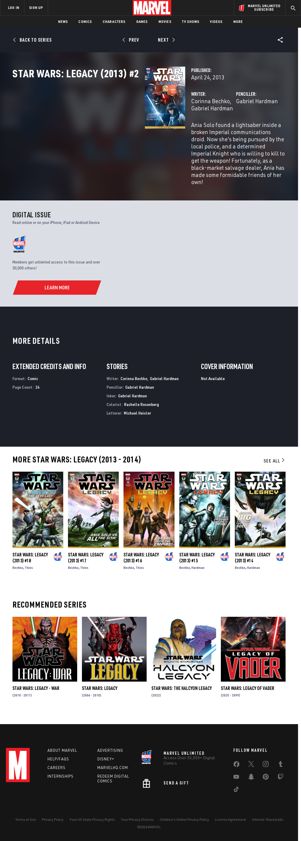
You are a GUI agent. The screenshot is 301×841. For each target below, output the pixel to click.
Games (142, 21)
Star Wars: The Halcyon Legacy (181, 693)
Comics (85, 21)
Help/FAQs (58, 759)
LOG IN (13, 7)
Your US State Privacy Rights (92, 819)
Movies (165, 21)
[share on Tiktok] (236, 790)
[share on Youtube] (236, 778)
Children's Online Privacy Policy (184, 819)
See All (275, 465)
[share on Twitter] (251, 765)
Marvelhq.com (112, 767)
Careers (56, 767)
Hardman (198, 572)
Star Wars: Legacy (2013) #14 (252, 562)
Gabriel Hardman (161, 127)
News (63, 21)
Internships (60, 776)
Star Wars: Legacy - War (35, 693)
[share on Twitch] (280, 778)
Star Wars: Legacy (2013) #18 (30, 562)
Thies (29, 572)
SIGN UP (36, 7)
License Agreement (230, 819)
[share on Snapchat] (251, 778)
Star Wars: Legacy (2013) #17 (85, 562)
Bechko (17, 572)
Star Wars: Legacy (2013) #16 (141, 562)
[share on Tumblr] (280, 765)
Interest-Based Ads (267, 819)
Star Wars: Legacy (99, 693)
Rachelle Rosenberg (141, 409)
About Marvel (62, 750)
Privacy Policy (53, 819)
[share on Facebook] (236, 765)
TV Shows (190, 21)
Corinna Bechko (118, 127)
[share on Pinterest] (266, 778)
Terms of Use (25, 819)
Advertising (110, 750)
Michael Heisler (137, 417)
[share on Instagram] (266, 765)
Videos (216, 21)
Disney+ (105, 759)
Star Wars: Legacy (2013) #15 (197, 562)
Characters (114, 21)
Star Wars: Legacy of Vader (247, 693)
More (238, 21)
